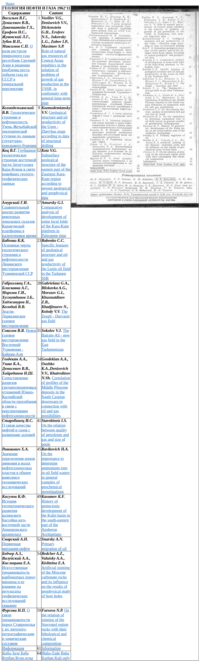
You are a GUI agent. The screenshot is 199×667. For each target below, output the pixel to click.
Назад (10, 3)
